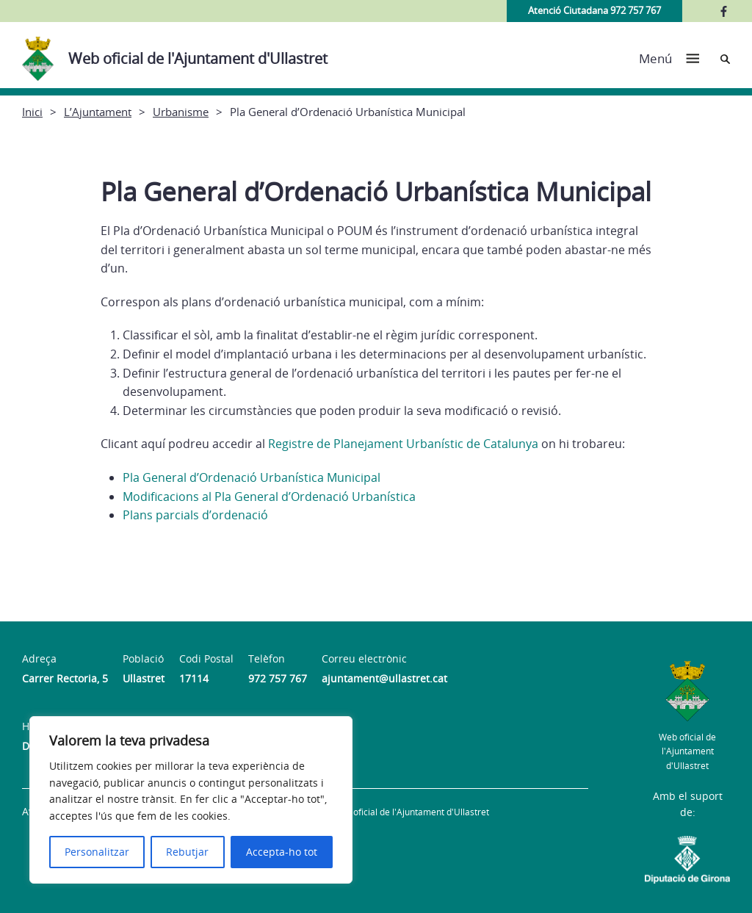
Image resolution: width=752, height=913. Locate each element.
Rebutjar (187, 852)
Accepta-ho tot (281, 852)
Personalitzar (97, 852)
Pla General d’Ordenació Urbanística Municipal (251, 477)
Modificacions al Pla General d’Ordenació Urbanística (269, 496)
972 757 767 (277, 678)
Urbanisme (181, 111)
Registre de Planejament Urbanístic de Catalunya (401, 444)
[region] (190, 800)
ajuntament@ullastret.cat (384, 678)
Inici (32, 111)
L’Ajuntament (97, 111)
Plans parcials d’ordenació (195, 515)
